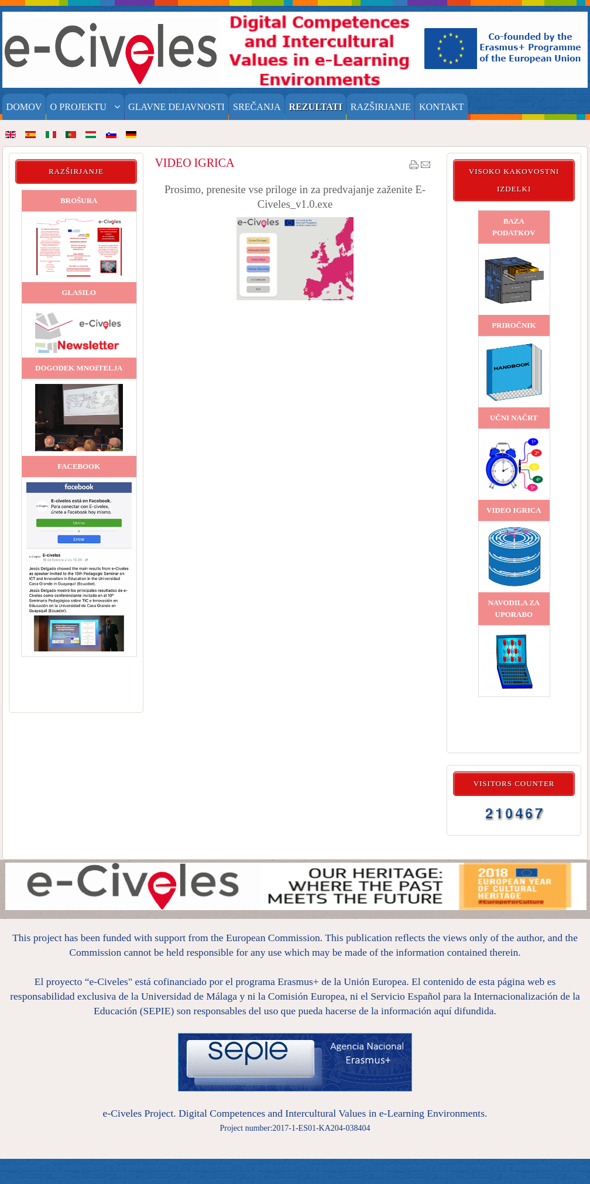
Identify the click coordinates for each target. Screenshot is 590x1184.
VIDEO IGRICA (194, 162)
